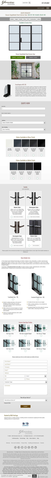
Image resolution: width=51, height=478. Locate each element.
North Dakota (18, 460)
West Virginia (44, 461)
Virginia (33, 461)
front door (41, 450)
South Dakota (10, 461)
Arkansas (5, 456)
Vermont (29, 461)
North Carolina (11, 460)
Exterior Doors (34, 440)
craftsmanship (22, 445)
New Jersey (40, 459)
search (26, 3)
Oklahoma (26, 460)
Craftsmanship (15, 426)
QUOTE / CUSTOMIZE (17, 57)
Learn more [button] (15, 476)
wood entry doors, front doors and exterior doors (27, 448)
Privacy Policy (24, 431)
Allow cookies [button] (34, 476)
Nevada (28, 459)
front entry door (8, 441)
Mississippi (9, 459)
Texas (23, 461)
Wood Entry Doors (27, 440)
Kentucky (21, 457)
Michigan (46, 457)
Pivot (24, 19)
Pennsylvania (36, 460)
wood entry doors (14, 450)
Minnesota (4, 459)
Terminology (22, 426)
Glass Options (32, 426)
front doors (36, 443)
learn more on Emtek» (18, 210)
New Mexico (45, 459)
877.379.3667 (45, 3)
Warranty (8, 431)
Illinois (7, 457)
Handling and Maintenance (33, 431)
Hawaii (46, 456)
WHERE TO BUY (33, 57)
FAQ (27, 426)
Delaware (25, 456)
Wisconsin (23, 463)
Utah (26, 461)
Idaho (4, 457)
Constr (33, 19)
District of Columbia (32, 456)
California (10, 456)
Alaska (41, 455)
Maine (30, 457)
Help (38, 426)
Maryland (34, 457)
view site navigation (40, 8)
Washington (38, 461)
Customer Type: (26, 348)
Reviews (42, 431)
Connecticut (20, 456)
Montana (19, 459)
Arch (28, 19)
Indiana (11, 457)
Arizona (44, 455)
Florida (38, 456)
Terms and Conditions (15, 431)
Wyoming (28, 463)
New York (5, 460)
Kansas (17, 457)
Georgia (42, 456)
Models (12, 19)
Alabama (37, 455)
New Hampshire (33, 459)
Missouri (15, 459)
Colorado (15, 456)
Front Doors (41, 440)
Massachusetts (40, 457)
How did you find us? (26, 387)
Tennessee (19, 461)
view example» (36, 233)
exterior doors (22, 450)
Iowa (14, 457)
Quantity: (4, 105)
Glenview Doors (10, 440)
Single (16, 19)
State (15, 461)
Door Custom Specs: (6, 112)
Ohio (22, 460)
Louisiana (26, 457)
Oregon (30, 460)
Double (20, 19)
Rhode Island (42, 460)
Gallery (38, 19)
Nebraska (24, 459)
